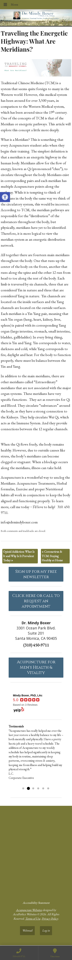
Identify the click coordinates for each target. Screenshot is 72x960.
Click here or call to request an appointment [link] (36, 601)
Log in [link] (46, 930)
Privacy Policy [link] (50, 919)
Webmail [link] (27, 930)
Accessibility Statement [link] (36, 903)
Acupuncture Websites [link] (29, 910)
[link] (5, 197)
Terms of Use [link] (32, 919)
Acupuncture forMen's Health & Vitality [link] (36, 667)
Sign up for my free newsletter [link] (36, 574)
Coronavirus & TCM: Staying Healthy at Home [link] (52, 556)
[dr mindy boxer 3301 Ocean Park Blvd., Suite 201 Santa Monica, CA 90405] (36, 852)
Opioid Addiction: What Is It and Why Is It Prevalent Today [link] (19, 556)
